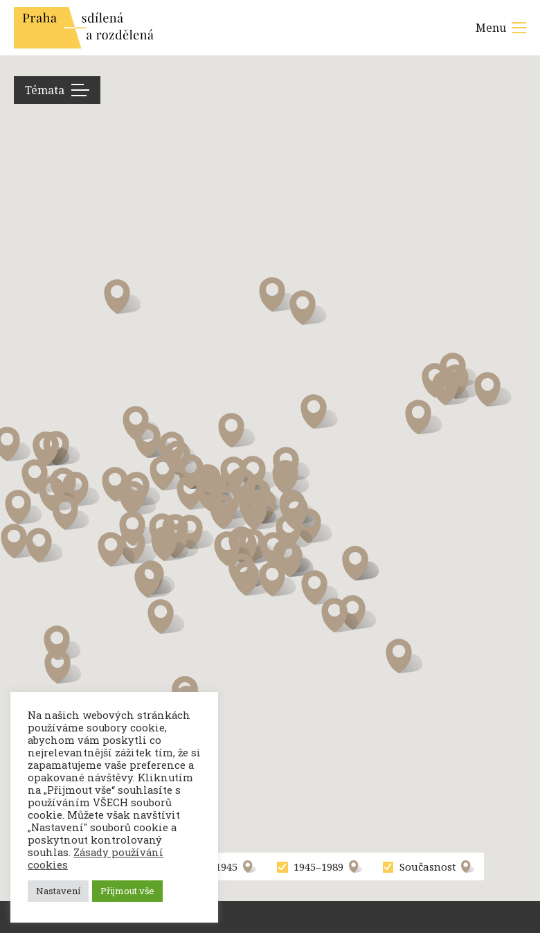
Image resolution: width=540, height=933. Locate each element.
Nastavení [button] (58, 891)
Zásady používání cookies (95, 858)
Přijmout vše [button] (127, 891)
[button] (62, 642)
